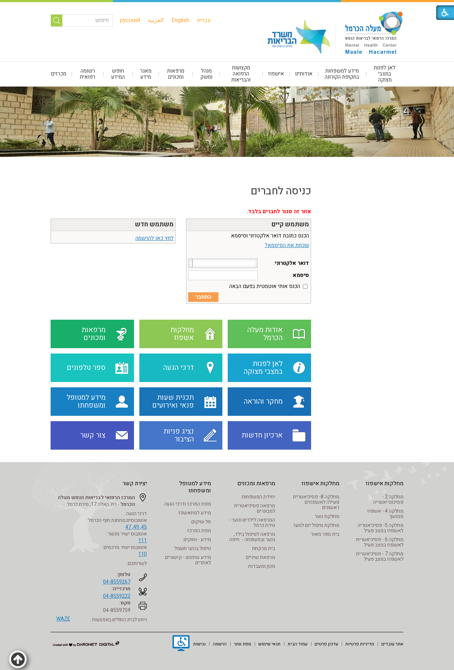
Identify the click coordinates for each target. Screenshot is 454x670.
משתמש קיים (290, 224)
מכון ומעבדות (261, 566)
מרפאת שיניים (260, 557)
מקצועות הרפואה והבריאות (241, 74)
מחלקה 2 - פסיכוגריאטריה (388, 499)
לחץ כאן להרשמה (154, 238)
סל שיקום (201, 521)
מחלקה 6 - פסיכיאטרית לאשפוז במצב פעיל (379, 542)
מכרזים (58, 74)
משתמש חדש (154, 224)
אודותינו (304, 74)
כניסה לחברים (281, 191)
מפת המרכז (199, 530)
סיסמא (301, 275)
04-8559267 (116, 582)
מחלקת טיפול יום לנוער (316, 525)
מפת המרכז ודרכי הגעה (187, 504)
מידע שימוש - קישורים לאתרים (188, 560)
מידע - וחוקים (197, 539)
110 (142, 554)
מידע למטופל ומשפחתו (195, 487)
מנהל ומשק (206, 74)
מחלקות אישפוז (384, 483)
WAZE (63, 619)
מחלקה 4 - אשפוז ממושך (385, 513)
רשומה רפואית (87, 74)
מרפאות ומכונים (175, 74)
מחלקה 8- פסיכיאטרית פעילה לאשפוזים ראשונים (316, 502)
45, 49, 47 (136, 527)
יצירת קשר (135, 483)
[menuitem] (204, 20)
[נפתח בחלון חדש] (181, 644)
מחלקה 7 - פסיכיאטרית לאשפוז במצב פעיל (379, 556)
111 (142, 540)
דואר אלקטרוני (292, 263)
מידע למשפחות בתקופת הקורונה (342, 74)
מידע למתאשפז (194, 513)
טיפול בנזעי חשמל (192, 548)
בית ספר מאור (325, 534)
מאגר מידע (145, 74)
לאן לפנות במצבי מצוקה (385, 74)
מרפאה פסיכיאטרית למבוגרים (254, 508)
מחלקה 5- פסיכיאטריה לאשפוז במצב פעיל (380, 528)
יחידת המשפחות (258, 497)
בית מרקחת (263, 548)
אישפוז (276, 74)
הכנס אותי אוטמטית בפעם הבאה (264, 286)
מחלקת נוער (327, 516)
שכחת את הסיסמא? (287, 245)
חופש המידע (118, 74)
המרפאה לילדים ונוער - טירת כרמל (252, 522)
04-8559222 (116, 596)
